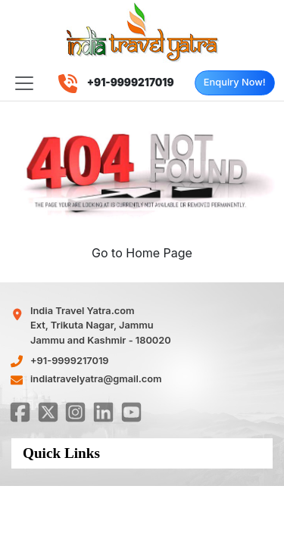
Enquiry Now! (235, 82)
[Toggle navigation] (24, 83)
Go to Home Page (142, 252)
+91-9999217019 (69, 360)
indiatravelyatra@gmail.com (96, 379)
